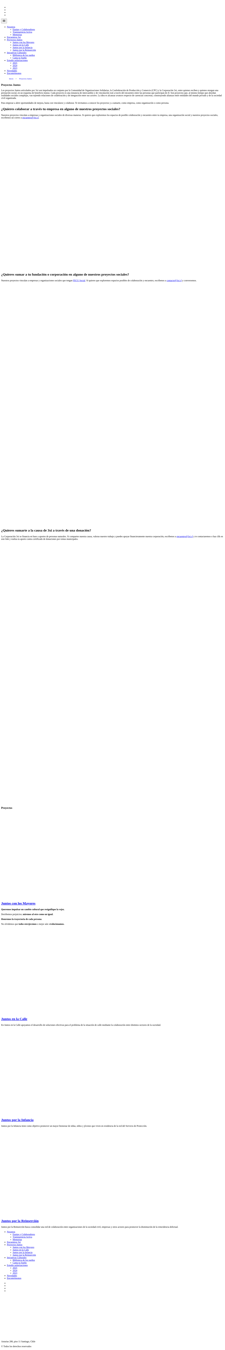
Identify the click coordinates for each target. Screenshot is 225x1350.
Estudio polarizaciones (17, 60)
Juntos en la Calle (21, 45)
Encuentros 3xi (14, 37)
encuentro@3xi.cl (30, 117)
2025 (15, 63)
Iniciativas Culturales (16, 52)
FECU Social (79, 280)
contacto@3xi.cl (174, 280)
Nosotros (11, 27)
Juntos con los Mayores (23, 42)
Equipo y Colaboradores (24, 29)
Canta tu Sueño (20, 58)
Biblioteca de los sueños (24, 55)
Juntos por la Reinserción (24, 50)
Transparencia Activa (22, 32)
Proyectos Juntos (14, 40)
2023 (15, 68)
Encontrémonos (14, 73)
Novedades (12, 70)
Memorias (17, 34)
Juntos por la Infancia (22, 47)
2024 (15, 65)
